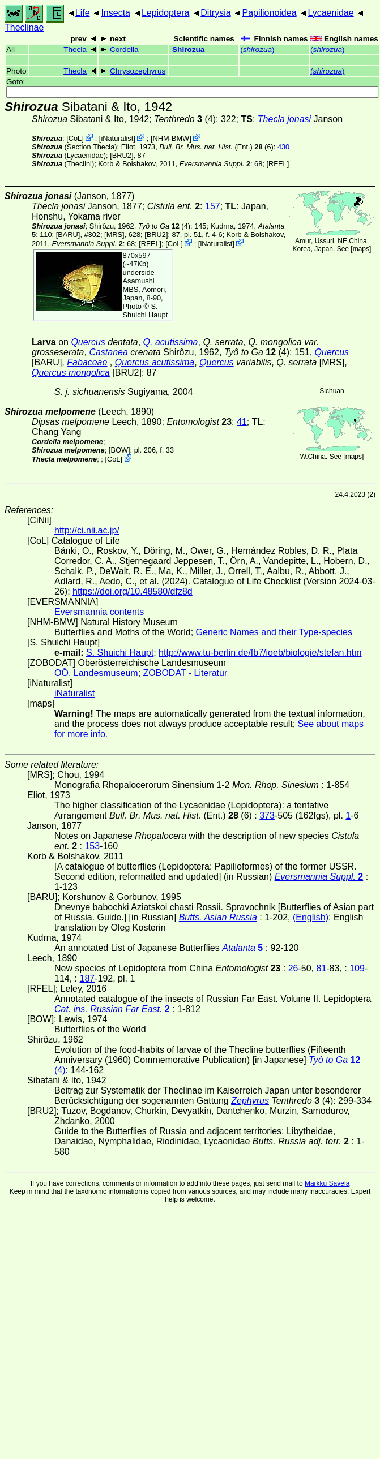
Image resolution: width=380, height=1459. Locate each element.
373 (267, 815)
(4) (185, 119)
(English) (310, 917)
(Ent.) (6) (216, 147)
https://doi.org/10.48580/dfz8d (132, 591)
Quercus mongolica (71, 372)
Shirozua (188, 49)
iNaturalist (117, 138)
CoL (75, 138)
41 (242, 422)
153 (92, 846)
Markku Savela (327, 1183)
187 (87, 978)
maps (361, 249)
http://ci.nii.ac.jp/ (86, 530)
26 (293, 968)
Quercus (88, 342)
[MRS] (114, 234)
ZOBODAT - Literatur (185, 673)
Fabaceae (87, 362)
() (257, 49)
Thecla (75, 49)
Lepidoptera (166, 13)
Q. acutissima (170, 342)
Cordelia (124, 49)
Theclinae (24, 27)
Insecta (115, 13)
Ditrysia (215, 13)
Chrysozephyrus (137, 71)
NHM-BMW (170, 138)
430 (283, 147)
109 (357, 968)
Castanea (108, 352)
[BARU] (68, 234)
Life (82, 13)
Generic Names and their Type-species (274, 632)
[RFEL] (277, 164)
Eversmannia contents (99, 612)
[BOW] (119, 450)
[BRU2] (121, 155)
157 (212, 206)
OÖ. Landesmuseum (96, 673)
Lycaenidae (330, 13)
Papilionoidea (269, 13)
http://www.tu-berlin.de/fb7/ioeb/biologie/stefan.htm (260, 652)
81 (321, 968)
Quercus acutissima (155, 362)
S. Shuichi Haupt (145, 310)
